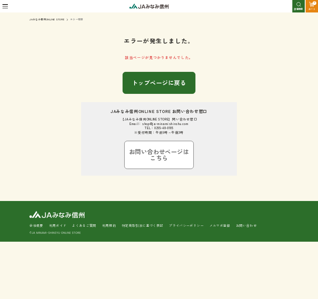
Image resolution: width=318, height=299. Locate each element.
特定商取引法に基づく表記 (143, 202)
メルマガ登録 (220, 202)
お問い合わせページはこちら (159, 139)
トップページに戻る (159, 78)
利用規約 (109, 202)
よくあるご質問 (84, 202)
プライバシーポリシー (186, 202)
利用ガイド (58, 202)
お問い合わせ (246, 202)
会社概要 (36, 202)
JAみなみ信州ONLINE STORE (46, 19)
